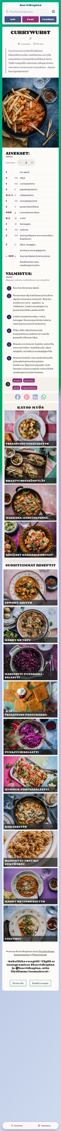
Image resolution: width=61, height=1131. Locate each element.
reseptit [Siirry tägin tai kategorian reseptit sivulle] (17, 380)
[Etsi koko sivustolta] (27, 11)
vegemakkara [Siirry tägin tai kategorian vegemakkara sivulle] (29, 388)
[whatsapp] (43, 397)
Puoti (30, 19)
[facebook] (18, 397)
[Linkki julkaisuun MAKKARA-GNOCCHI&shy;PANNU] (30, 503)
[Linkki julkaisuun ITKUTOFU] (30, 923)
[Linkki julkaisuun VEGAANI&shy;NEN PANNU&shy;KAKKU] (30, 699)
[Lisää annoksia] (32, 162)
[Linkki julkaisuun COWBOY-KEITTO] (30, 587)
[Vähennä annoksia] (20, 162)
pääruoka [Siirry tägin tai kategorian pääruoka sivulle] (29, 380)
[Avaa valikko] (53, 11)
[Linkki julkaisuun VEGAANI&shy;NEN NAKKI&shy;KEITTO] (30, 428)
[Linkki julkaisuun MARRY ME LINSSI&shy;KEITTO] (30, 886)
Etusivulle (18, 983)
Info (12, 19)
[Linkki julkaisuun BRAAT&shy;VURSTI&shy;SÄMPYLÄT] (30, 465)
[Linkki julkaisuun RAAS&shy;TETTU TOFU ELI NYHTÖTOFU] (30, 849)
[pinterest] (27, 397)
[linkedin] (35, 397)
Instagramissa (22, 954)
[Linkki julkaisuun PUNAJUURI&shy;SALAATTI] (30, 737)
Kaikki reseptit (40, 983)
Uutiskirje (48, 19)
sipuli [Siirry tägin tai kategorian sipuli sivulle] (16, 388)
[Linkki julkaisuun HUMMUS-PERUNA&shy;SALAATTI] (30, 774)
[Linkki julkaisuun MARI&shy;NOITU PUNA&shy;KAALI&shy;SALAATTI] (30, 662)
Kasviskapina (31, 5)
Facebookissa (46, 951)
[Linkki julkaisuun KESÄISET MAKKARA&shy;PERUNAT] (30, 540)
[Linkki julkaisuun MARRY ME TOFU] (30, 625)
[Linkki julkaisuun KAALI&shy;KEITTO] (30, 811)
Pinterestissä (39, 954)
